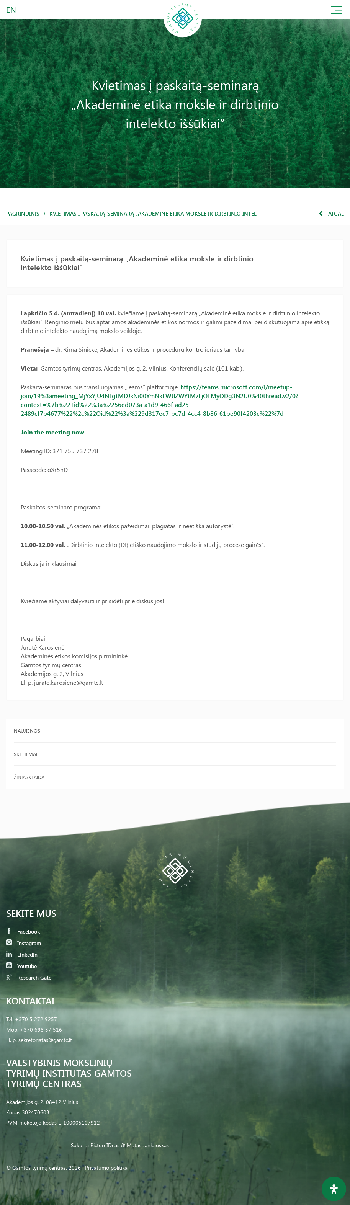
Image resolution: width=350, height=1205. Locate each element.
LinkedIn (22, 954)
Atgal (331, 213)
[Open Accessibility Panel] (334, 1189)
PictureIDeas (104, 1145)
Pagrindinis (22, 213)
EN (11, 9)
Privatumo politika (106, 1167)
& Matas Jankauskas (145, 1145)
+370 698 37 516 (41, 1029)
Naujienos (27, 730)
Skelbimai (25, 754)
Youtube (21, 966)
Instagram (23, 943)
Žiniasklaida (29, 777)
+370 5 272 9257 (36, 1019)
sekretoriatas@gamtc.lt (45, 1039)
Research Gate (28, 977)
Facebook (23, 931)
